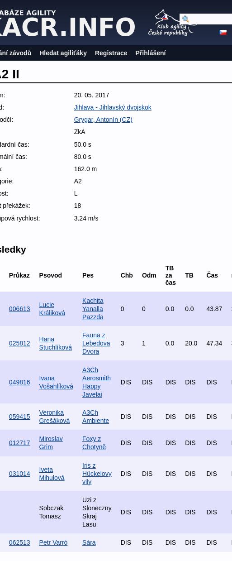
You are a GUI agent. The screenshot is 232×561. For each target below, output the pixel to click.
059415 (19, 416)
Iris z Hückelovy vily (97, 473)
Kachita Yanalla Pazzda (93, 309)
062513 (19, 542)
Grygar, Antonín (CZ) (103, 119)
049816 (19, 382)
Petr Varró (53, 542)
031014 (19, 473)
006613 (19, 308)
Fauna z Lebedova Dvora (96, 343)
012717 (19, 442)
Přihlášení (151, 53)
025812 (19, 343)
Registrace (111, 53)
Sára (89, 542)
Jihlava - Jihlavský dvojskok (113, 107)
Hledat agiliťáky (63, 53)
